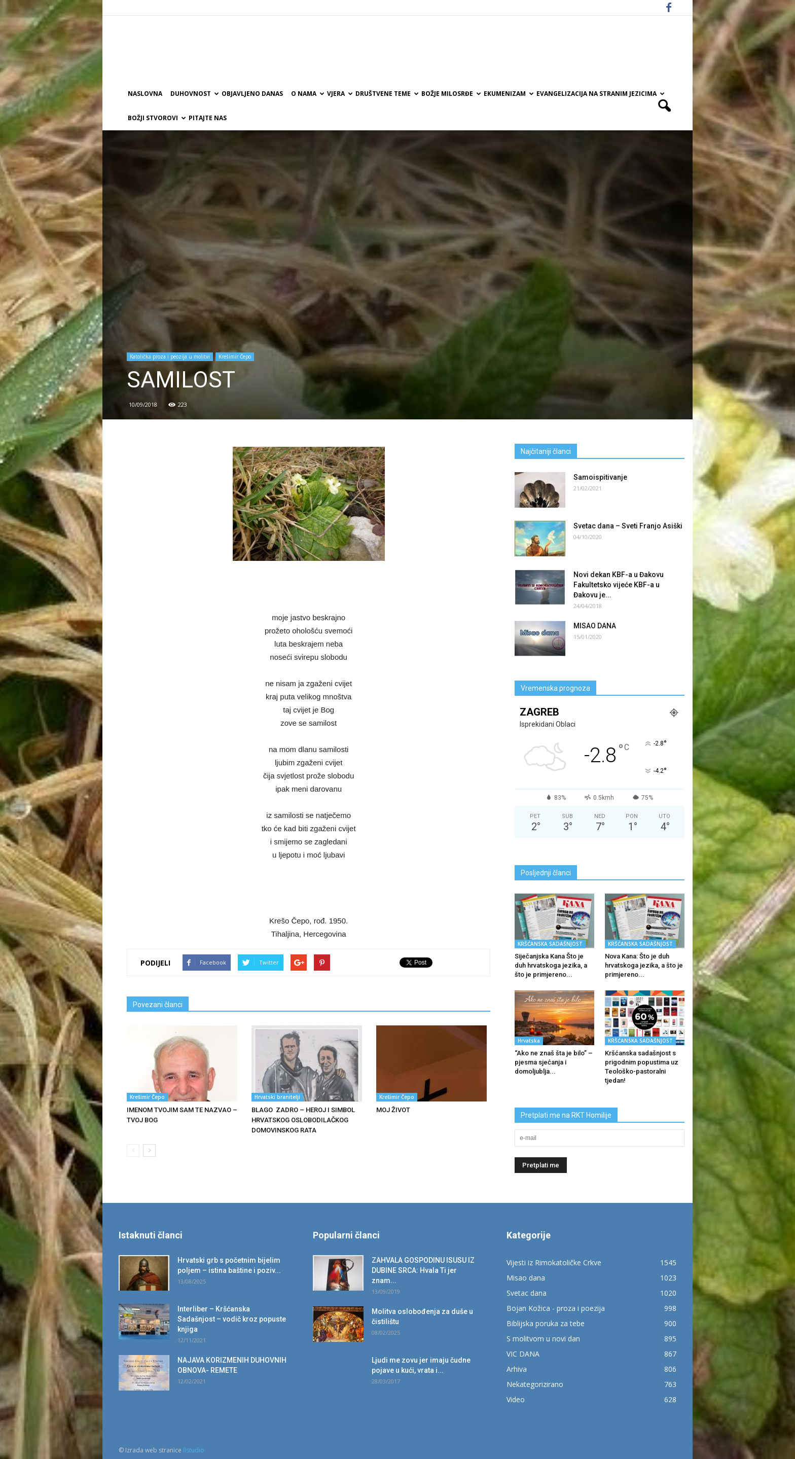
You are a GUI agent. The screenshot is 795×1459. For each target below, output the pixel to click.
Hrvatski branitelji (277, 1096)
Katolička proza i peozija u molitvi (170, 356)
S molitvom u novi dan (543, 1338)
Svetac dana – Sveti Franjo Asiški (627, 526)
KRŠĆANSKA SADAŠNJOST (550, 943)
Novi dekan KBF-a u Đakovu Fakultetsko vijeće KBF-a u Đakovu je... (618, 585)
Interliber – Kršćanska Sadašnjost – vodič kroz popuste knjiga (231, 1319)
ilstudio (193, 1450)
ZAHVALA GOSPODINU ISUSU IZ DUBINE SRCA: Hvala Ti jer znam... (423, 1270)
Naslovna (145, 93)
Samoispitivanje (600, 477)
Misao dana (526, 1278)
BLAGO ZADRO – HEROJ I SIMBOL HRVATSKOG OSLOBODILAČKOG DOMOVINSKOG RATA (303, 1120)
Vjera (339, 93)
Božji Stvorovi (156, 118)
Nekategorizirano (535, 1384)
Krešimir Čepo (235, 356)
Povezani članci (158, 1005)
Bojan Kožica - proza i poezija (556, 1308)
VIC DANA (523, 1354)
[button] (664, 106)
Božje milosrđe (450, 93)
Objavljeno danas (252, 93)
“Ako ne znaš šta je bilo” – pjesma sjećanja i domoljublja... (554, 1062)
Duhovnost (194, 93)
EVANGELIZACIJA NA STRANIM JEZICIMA (599, 93)
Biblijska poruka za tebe (546, 1323)
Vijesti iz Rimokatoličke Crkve (554, 1262)
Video (516, 1399)
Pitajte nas (208, 118)
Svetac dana (527, 1293)
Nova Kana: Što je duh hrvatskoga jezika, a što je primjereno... (644, 965)
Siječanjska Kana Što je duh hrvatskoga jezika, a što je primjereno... (551, 965)
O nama (307, 93)
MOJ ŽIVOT (393, 1110)
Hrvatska (529, 1040)
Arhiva (517, 1369)
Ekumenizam (508, 93)
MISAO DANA (594, 626)
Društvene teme (386, 93)
